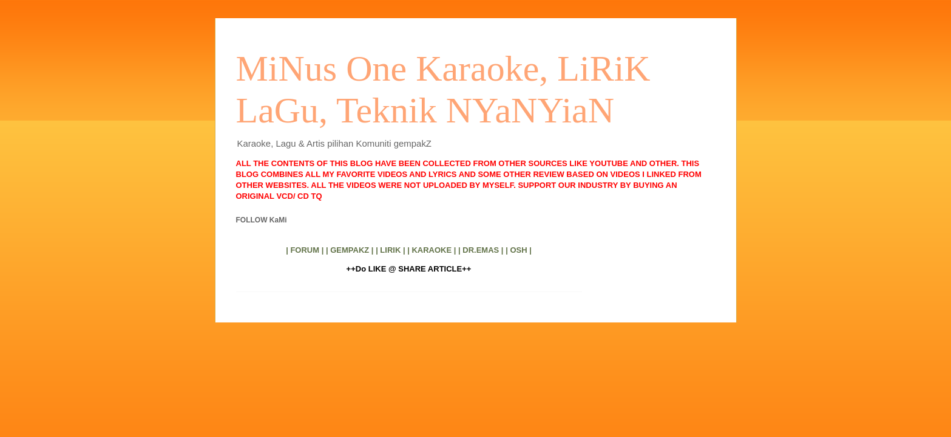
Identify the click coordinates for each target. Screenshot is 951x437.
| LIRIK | (390, 250)
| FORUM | (304, 250)
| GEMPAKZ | (350, 250)
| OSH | (519, 250)
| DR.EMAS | (480, 250)
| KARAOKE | (431, 250)
